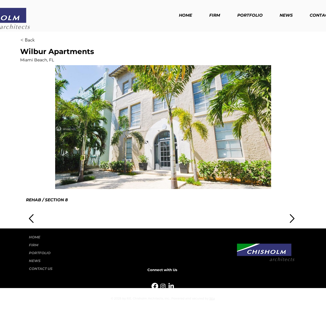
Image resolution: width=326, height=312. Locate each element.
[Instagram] (163, 286)
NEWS (35, 261)
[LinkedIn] (171, 286)
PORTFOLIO (39, 253)
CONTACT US (41, 268)
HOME (34, 237)
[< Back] (39, 40)
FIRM (33, 245)
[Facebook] (154, 286)
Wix (212, 298)
